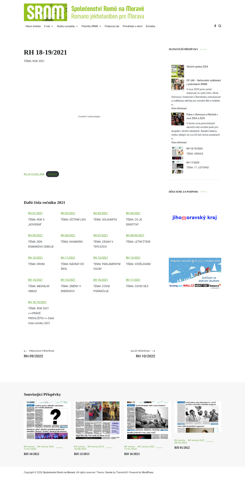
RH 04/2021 (133, 213)
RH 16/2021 (100, 280)
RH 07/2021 (100, 235)
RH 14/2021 (35, 280)
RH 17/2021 (133, 280)
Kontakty (150, 26)
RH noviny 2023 (146, 446)
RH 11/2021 (68, 257)
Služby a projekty (67, 26)
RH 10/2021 (35, 257)
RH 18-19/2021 (37, 302)
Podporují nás (112, 26)
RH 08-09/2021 (135, 235)
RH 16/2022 (31, 454)
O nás (49, 26)
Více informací (184, 108)
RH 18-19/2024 (194, 148)
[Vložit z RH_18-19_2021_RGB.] (89, 116)
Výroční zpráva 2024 (197, 66)
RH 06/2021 (68, 235)
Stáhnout (52, 174)
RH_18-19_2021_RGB (34, 174)
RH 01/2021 (35, 213)
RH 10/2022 (122, 354)
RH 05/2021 (35, 235)
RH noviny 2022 (45, 446)
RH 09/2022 (56, 354)
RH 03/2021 (100, 213)
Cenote (108, 472)
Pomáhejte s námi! (132, 26)
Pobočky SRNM (91, 26)
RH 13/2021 (133, 257)
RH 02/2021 (68, 213)
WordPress (147, 472)
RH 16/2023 (132, 454)
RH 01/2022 (182, 447)
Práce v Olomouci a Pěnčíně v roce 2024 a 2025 (202, 116)
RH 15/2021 (68, 280)
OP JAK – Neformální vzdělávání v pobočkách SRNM (203, 82)
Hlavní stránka (33, 26)
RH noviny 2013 (96, 446)
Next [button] (218, 217)
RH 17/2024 (192, 162)
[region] (195, 222)
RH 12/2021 (100, 257)
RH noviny (29, 446)
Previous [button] (172, 217)
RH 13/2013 (81, 454)
